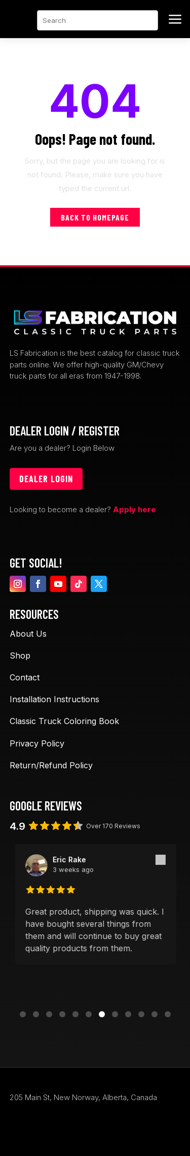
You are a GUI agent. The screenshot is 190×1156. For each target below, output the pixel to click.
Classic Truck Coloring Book (64, 721)
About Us (28, 634)
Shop (20, 655)
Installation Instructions (54, 699)
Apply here (134, 509)
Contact (25, 677)
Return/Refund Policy (51, 765)
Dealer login (46, 478)
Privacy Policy (37, 743)
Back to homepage (95, 217)
